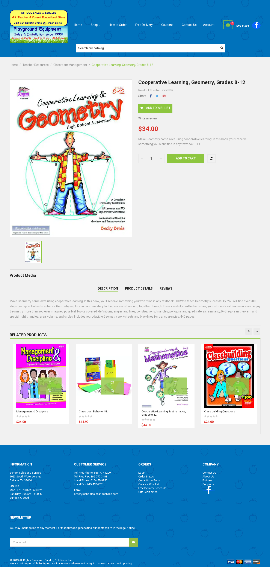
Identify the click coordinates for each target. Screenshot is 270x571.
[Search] (150, 48)
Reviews (166, 290)
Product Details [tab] (139, 290)
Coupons (208, 488)
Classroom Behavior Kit (93, 415)
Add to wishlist (155, 108)
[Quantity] (151, 158)
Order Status (146, 480)
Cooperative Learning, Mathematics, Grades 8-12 (164, 417)
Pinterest (164, 96)
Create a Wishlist (148, 488)
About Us (208, 480)
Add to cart (186, 158)
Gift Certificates (147, 495)
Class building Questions (219, 415)
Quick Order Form (149, 484)
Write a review (147, 118)
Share (151, 96)
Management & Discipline (32, 415)
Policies (207, 484)
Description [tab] (108, 290)
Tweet (157, 96)
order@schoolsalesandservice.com (96, 497)
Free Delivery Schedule (152, 492)
